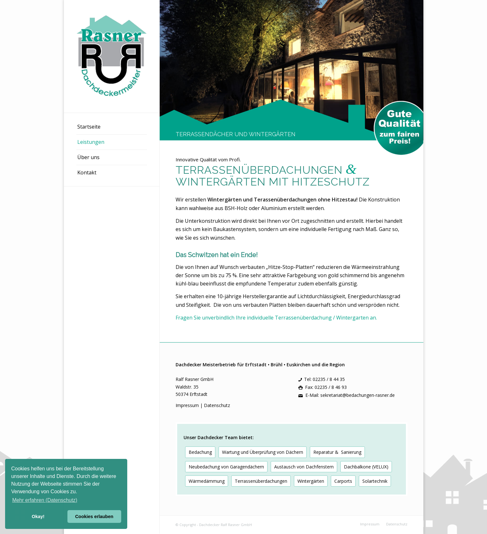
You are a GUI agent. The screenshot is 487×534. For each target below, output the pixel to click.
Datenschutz (217, 405)
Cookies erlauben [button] (94, 516)
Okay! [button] (38, 516)
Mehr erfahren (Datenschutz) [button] (44, 500)
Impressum (188, 405)
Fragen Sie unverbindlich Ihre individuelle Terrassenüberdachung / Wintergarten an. (276, 317)
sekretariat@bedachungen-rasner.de (357, 395)
